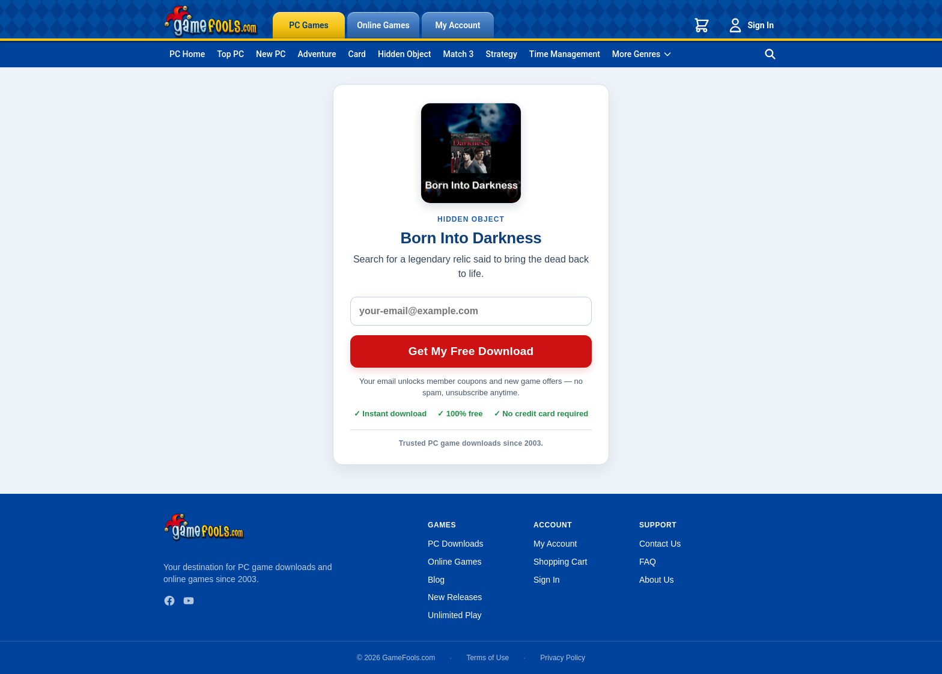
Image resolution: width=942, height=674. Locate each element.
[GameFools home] (210, 21)
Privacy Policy (562, 658)
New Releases (455, 597)
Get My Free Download (471, 351)
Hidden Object (404, 54)
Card (357, 54)
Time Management (564, 54)
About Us (656, 579)
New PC (270, 54)
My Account (458, 25)
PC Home (187, 54)
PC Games (309, 25)
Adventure (316, 54)
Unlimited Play (454, 615)
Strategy (501, 54)
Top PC (230, 54)
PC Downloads (456, 543)
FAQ (647, 561)
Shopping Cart (560, 561)
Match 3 (458, 54)
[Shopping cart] (701, 25)
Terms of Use (487, 658)
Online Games (383, 25)
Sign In (750, 25)
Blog (436, 579)
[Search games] (770, 54)
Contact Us (660, 543)
